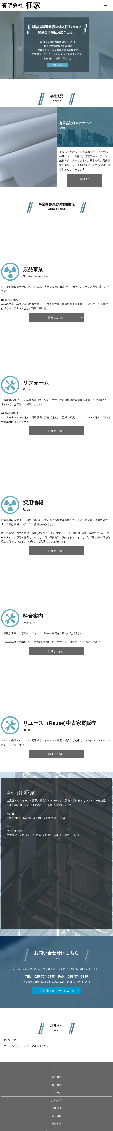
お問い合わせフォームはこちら (56, 990)
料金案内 (57, 1123)
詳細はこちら (85, 180)
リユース (57, 1092)
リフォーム (56, 1100)
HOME (56, 1069)
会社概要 (57, 1077)
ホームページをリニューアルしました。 (26, 1045)
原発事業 (57, 1084)
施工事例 (57, 1116)
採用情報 (57, 1108)
